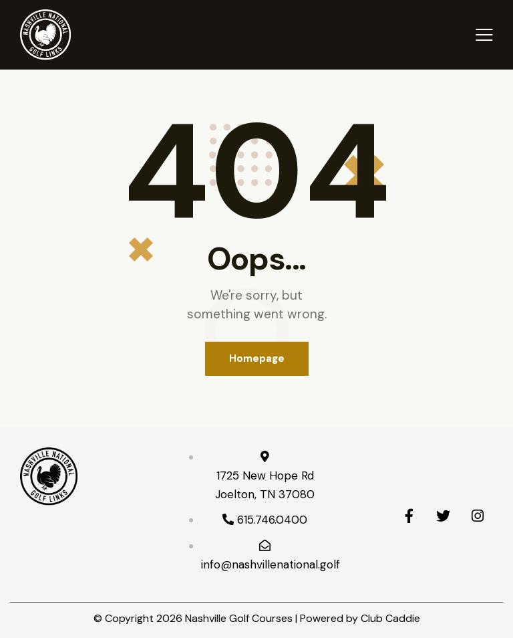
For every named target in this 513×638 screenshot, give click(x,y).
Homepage (257, 358)
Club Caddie (390, 618)
